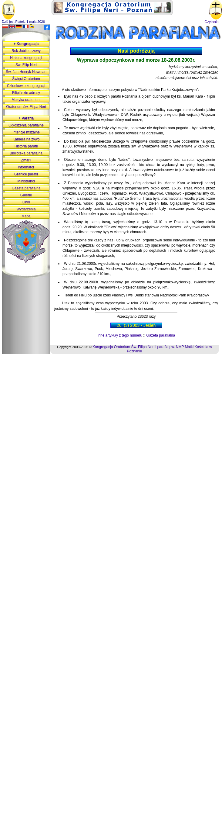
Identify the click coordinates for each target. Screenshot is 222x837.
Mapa (26, 216)
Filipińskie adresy (26, 93)
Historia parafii (26, 146)
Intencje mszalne (26, 132)
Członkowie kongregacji (26, 86)
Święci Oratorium (26, 79)
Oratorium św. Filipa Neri (26, 107)
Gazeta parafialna (160, 335)
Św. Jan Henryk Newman (26, 72)
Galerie (26, 195)
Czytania (211, 22)
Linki (26, 202)
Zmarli (26, 160)
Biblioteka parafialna (26, 153)
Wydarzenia (25, 209)
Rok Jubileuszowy (26, 51)
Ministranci (26, 181)
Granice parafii (26, 174)
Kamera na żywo (25, 139)
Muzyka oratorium (26, 100)
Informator (26, 167)
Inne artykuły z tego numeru (119, 335)
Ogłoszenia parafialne (26, 125)
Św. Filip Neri (26, 65)
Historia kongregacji (26, 58)
